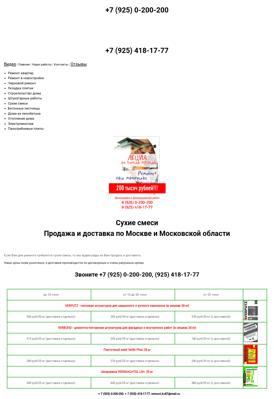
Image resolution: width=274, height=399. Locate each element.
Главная (24, 64)
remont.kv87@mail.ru (165, 394)
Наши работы (42, 64)
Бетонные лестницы (24, 108)
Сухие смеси (18, 103)
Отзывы (79, 64)
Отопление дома (21, 118)
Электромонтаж (21, 124)
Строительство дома (24, 93)
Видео (10, 64)
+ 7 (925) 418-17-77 (137, 394)
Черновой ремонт (22, 83)
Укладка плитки (20, 88)
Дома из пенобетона (24, 113)
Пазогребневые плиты (26, 129)
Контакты (61, 64)
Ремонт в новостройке (26, 78)
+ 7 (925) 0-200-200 (110, 394)
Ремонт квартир (21, 73)
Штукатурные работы (25, 98)
